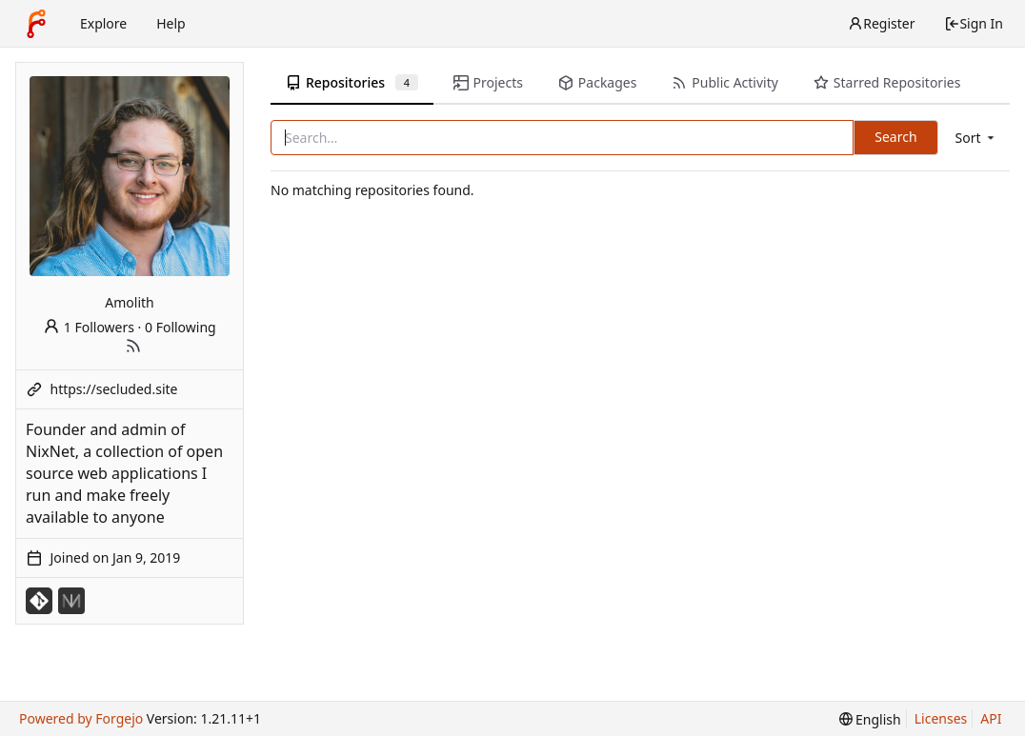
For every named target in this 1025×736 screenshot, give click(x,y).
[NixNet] (71, 600)
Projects (488, 82)
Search (895, 137)
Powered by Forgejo (81, 718)
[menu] (976, 137)
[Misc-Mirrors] (39, 600)
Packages (597, 82)
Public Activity (724, 82)
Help (171, 23)
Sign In (973, 23)
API (990, 718)
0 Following (180, 327)
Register (881, 23)
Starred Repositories (887, 82)
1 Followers (88, 327)
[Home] (36, 24)
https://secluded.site (114, 389)
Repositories (352, 82)
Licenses (941, 718)
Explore (103, 23)
